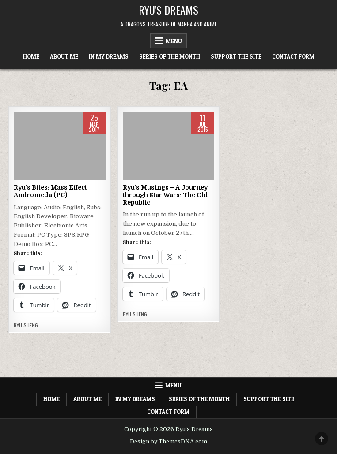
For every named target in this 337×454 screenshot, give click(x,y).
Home (31, 56)
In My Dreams (109, 56)
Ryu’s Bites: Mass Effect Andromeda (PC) (50, 191)
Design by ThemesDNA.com (168, 442)
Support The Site (236, 56)
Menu (174, 41)
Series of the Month (169, 56)
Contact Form (293, 56)
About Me (64, 56)
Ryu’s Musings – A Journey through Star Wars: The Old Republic (165, 195)
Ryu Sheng (26, 325)
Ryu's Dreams (168, 10)
